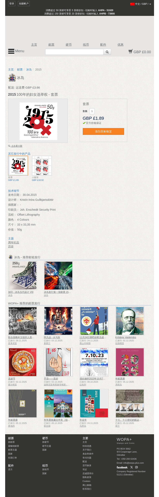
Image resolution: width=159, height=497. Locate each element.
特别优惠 (87, 446)
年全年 (83, 420)
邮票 (51, 44)
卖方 (10, 469)
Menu (16, 51)
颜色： (12, 219)
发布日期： (15, 194)
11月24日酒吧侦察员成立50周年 (97, 337)
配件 (103, 44)
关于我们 (87, 450)
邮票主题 (12, 450)
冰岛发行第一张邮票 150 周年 (59, 292)
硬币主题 (46, 446)
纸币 (86, 44)
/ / (140, 4)
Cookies (87, 481)
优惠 (120, 44)
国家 (10, 454)
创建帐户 (24, 3)
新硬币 (45, 442)
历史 (11, 246)
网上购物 (87, 485)
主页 (34, 44)
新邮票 (11, 442)
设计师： (13, 199)
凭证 (85, 469)
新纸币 (45, 469)
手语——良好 (51, 378)
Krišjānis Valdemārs (125, 337)
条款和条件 (88, 454)
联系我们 (87, 489)
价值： (12, 229)
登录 (11, 3)
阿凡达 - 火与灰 (52, 337)
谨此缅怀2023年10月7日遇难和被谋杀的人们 (103, 378)
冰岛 (29, 69)
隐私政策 (87, 477)
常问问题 (87, 457)
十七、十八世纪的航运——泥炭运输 (134, 420)
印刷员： (13, 209)
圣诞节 (11, 378)
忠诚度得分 (88, 473)
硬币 (69, 44)
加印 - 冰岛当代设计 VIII (21, 292)
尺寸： (12, 224)
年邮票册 (120, 378)
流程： (12, 214)
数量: (85, 111)
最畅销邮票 (13, 446)
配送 (85, 461)
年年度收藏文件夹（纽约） (58, 420)
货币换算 (87, 465)
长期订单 (12, 457)
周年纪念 (13, 242)
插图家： (13, 204)
